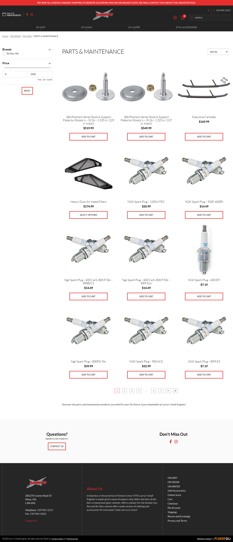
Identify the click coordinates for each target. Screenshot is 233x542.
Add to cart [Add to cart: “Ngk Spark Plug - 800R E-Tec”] (88, 375)
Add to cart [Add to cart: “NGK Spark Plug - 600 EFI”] (204, 296)
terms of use (72, 539)
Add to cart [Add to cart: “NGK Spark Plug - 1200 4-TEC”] (146, 215)
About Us (94, 489)
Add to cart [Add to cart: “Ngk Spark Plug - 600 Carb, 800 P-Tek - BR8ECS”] (88, 296)
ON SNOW (15, 36)
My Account (174, 507)
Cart (170, 499)
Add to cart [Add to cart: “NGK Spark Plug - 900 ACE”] (146, 375)
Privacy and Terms (177, 520)
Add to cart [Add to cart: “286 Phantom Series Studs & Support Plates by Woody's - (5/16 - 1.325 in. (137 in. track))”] (146, 137)
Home (5, 36)
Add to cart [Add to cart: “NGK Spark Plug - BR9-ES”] (204, 375)
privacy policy (58, 539)
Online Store (174, 495)
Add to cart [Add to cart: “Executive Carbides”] (204, 137)
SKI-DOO (27, 36)
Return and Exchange (179, 516)
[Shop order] (218, 52)
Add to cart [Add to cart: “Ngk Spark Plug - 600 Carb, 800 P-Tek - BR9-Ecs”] (146, 296)
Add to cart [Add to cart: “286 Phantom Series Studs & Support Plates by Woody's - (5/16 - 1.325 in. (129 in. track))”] (88, 137)
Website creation (204, 539)
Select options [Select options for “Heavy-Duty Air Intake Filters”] (88, 215)
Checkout (173, 503)
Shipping (172, 512)
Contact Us (56, 446)
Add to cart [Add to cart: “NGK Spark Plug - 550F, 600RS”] (204, 215)
